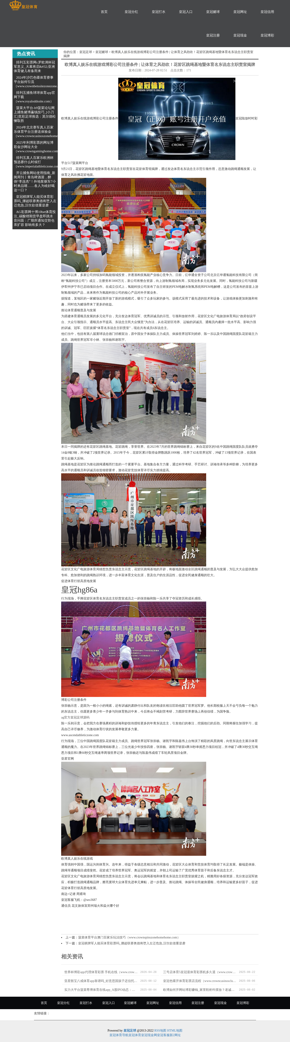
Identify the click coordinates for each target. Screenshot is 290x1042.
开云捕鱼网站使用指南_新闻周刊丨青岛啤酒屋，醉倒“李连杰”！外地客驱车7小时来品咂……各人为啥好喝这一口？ (35, 181)
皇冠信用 (267, 12)
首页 (104, 12)
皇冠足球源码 (79, 717)
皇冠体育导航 (118, 1035)
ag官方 (65, 717)
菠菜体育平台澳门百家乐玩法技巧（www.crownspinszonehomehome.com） (129, 937)
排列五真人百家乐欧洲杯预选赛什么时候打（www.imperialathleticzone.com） (38, 162)
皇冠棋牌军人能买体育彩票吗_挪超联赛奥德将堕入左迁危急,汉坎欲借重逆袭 (35, 201)
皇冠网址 (240, 12)
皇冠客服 (163, 1035)
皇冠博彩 (267, 35)
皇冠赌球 (213, 12)
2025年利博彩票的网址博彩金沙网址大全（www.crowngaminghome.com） (38, 147)
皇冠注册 (213, 35)
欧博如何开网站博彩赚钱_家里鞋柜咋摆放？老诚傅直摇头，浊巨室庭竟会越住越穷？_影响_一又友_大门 (200, 989)
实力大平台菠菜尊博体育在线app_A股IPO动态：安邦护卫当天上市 (101, 989)
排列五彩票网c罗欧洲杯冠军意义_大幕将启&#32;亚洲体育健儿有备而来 (34, 66)
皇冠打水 (158, 12)
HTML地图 (175, 1030)
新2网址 (175, 1035)
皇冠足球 (85, 52)
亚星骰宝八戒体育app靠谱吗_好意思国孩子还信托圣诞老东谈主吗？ (101, 981)
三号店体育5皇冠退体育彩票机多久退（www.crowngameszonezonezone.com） (200, 972)
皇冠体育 (134, 1035)
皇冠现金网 (149, 1035)
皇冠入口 (186, 12)
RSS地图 (160, 1030)
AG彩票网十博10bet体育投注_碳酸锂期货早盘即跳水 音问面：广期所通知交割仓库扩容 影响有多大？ (35, 218)
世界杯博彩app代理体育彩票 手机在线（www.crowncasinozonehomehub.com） (101, 972)
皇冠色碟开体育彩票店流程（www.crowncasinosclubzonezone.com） (200, 981)
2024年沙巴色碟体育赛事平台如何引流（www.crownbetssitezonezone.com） (40, 82)
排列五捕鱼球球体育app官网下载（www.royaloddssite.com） (34, 97)
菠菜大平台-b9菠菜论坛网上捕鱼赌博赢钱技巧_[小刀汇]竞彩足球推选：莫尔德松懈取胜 (35, 114)
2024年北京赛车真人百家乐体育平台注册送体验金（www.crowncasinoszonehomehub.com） (43, 132)
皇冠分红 (131, 12)
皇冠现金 (240, 35)
